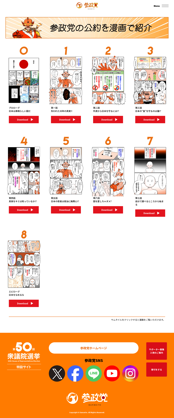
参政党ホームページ (93, 348)
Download (22, 119)
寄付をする (156, 369)
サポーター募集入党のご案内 (156, 351)
